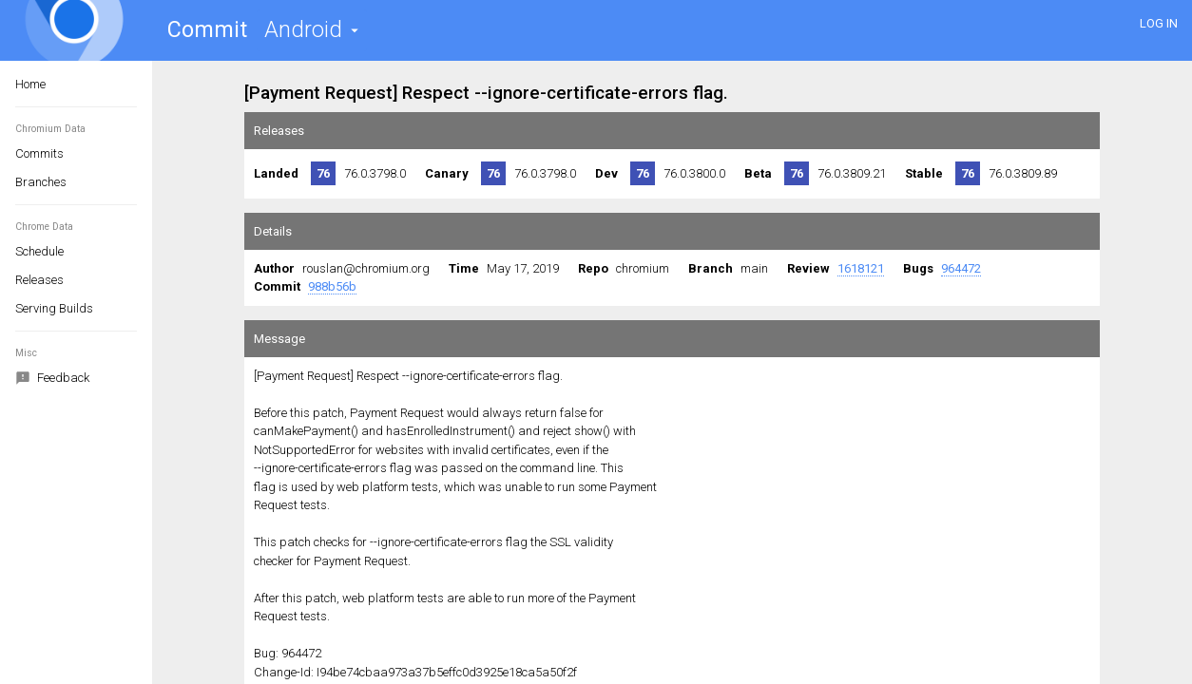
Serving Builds (54, 308)
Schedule (39, 251)
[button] (312, 30)
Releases (39, 280)
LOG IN (1159, 23)
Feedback (52, 379)
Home (30, 84)
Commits (39, 153)
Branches (41, 182)
